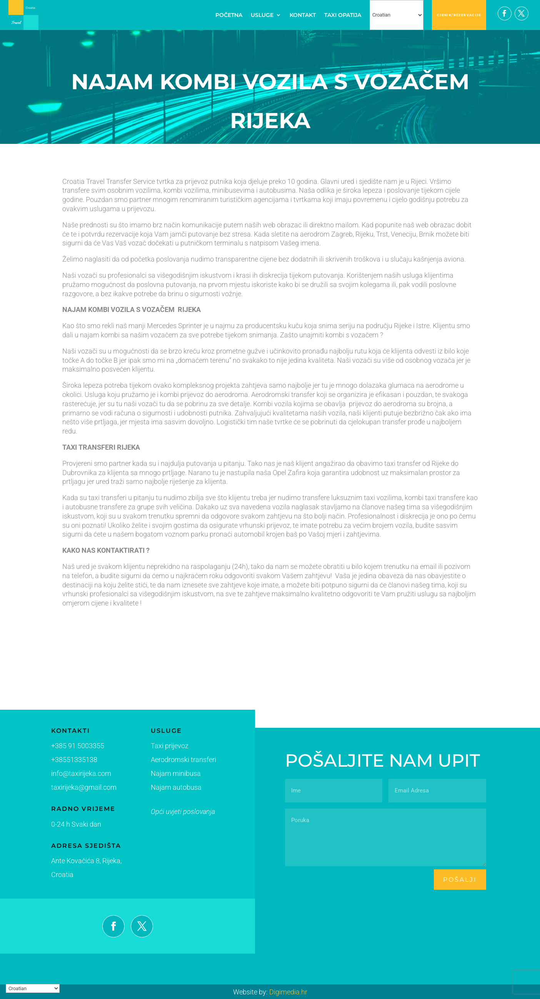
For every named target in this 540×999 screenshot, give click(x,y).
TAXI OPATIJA (342, 15)
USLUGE (262, 15)
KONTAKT (303, 15)
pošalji (460, 879)
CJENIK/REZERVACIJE (459, 15)
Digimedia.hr (288, 992)
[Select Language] (396, 15)
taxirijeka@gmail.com (78, 788)
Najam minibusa (160, 775)
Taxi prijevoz (154, 749)
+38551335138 (69, 760)
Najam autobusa (160, 788)
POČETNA (228, 15)
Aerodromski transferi (166, 762)
